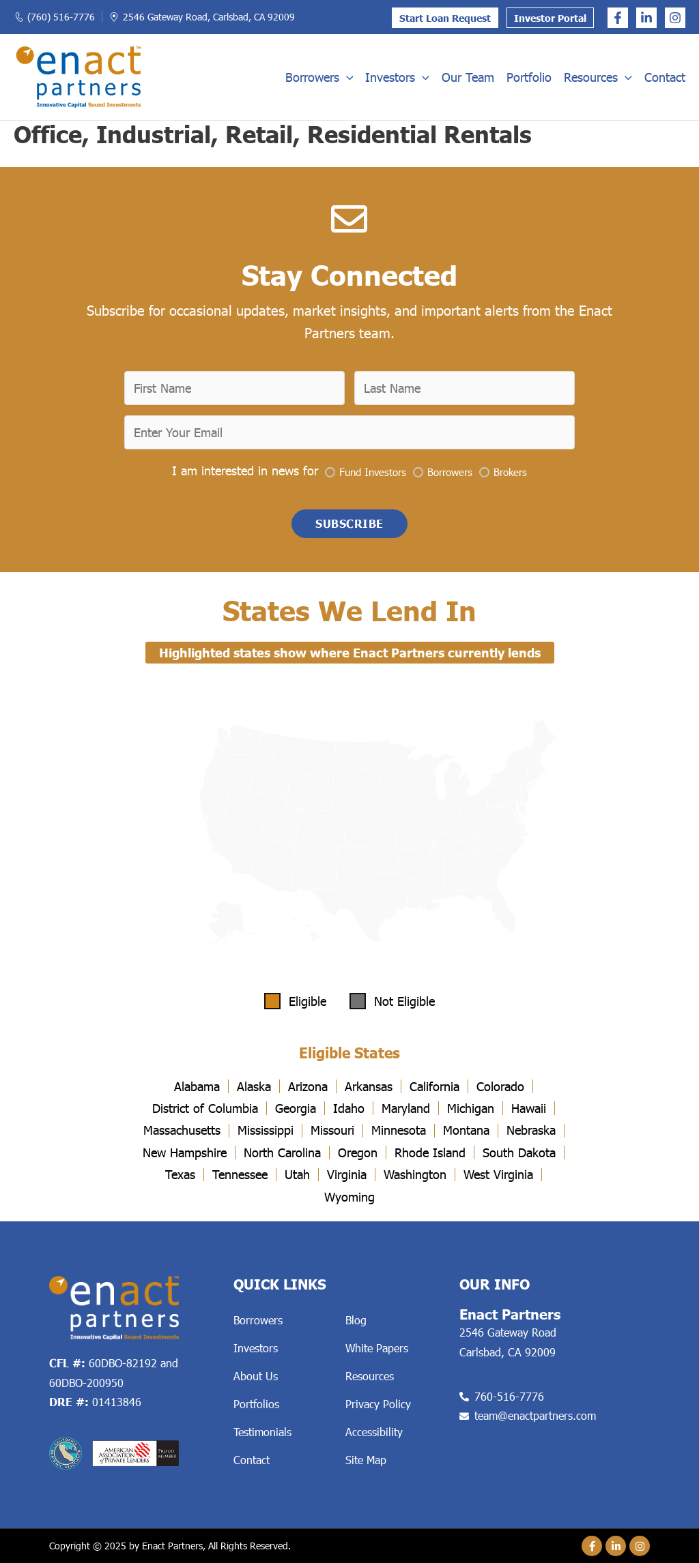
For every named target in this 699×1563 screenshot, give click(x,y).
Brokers (510, 472)
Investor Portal (550, 18)
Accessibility (374, 1431)
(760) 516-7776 (61, 17)
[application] (346, 77)
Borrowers (319, 77)
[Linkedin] (646, 18)
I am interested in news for (245, 470)
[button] (349, 523)
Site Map (365, 1459)
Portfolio (529, 77)
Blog (356, 1319)
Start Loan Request (445, 18)
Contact (664, 77)
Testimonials (262, 1431)
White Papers (376, 1347)
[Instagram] (675, 18)
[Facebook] (618, 18)
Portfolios (256, 1403)
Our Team (468, 77)
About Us (255, 1375)
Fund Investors (372, 472)
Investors (397, 77)
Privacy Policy (378, 1403)
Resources (598, 77)
